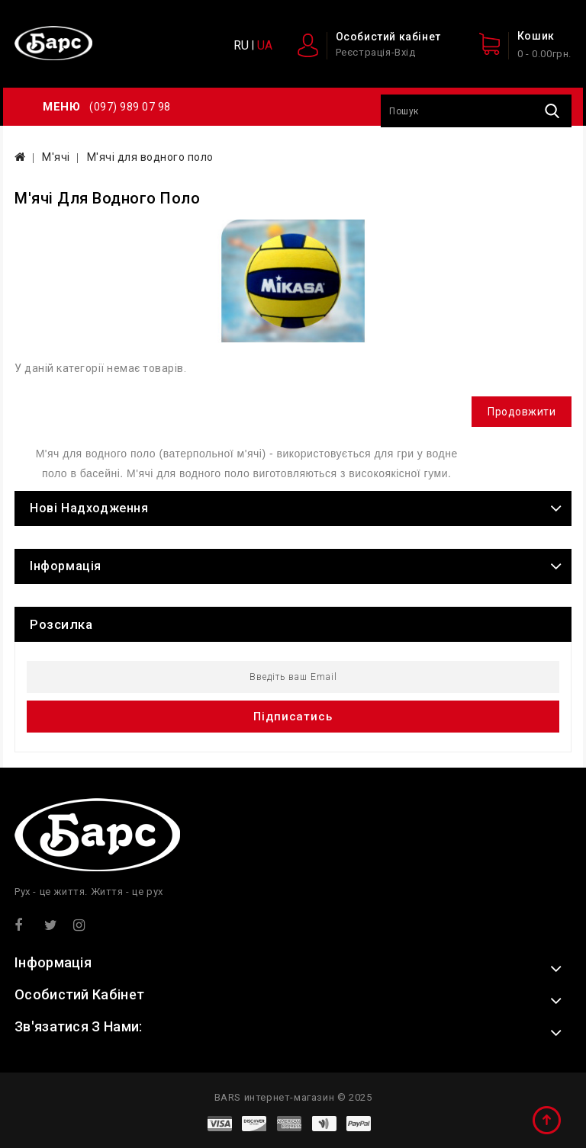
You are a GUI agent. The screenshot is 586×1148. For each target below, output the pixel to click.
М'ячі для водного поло (150, 157)
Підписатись (293, 716)
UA (264, 45)
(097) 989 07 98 (130, 107)
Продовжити (521, 412)
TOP (548, 1121)
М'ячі (56, 157)
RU (241, 45)
